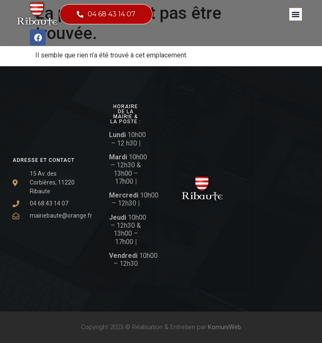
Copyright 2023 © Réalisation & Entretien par (161, 327)
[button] (295, 14)
